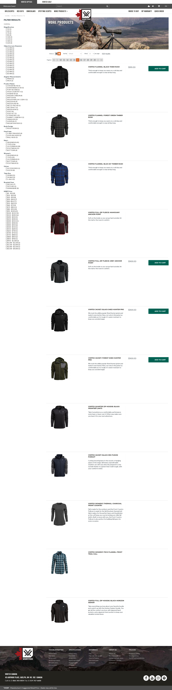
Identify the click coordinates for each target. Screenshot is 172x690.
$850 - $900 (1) (12, 239)
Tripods (71, 665)
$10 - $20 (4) (11, 195)
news (116, 658)
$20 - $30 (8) (11, 197)
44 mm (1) (10, 66)
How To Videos (94, 658)
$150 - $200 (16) (12, 215)
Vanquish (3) (12, 119)
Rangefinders (53, 663)
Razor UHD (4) (12, 103)
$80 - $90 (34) (11, 209)
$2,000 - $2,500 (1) (13, 247)
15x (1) (9, 39)
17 (84, 60)
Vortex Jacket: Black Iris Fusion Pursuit (103, 456)
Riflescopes (53, 653)
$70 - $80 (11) (11, 207)
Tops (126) (10, 144)
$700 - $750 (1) (12, 233)
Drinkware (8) (12, 188)
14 (74, 60)
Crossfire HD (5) (13, 86)
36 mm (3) (10, 60)
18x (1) (9, 41)
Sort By (65, 53)
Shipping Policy (134, 653)
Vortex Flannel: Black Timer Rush (104, 67)
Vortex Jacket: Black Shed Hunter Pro (106, 309)
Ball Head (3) (12, 137)
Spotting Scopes (54, 660)
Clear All (7, 24)
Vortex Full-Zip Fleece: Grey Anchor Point (105, 262)
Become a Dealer (115, 656)
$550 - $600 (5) (12, 229)
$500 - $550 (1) (12, 227)
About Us (112, 653)
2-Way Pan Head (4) (14, 133)
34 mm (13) (10, 177)
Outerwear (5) (12, 159)
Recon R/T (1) (12, 107)
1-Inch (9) (10, 179)
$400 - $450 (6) (12, 225)
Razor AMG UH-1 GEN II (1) (17, 99)
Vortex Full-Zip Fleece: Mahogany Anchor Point (104, 213)
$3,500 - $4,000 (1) (13, 249)
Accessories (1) (13, 168)
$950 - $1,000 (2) (12, 241)
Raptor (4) (11, 97)
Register (148, 6)
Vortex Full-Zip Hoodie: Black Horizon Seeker (106, 602)
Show (86, 53)
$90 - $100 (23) (12, 211)
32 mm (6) (10, 58)
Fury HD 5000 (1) (13, 90)
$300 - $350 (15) (12, 221)
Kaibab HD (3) (12, 94)
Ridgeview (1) (12, 109)
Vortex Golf (47, 2)
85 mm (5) (10, 74)
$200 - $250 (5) (12, 217)
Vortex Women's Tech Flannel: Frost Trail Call (105, 553)
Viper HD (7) (11, 121)
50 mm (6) (10, 68)
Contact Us (112, 663)
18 (88, 60)
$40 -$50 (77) (11, 201)
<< (54, 60)
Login (152, 6)
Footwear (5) (12, 163)
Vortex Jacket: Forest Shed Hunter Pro (104, 359)
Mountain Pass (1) (14, 123)
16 (81, 60)
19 (91, 60)
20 (95, 60)
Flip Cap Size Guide (95, 656)
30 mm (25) (10, 175)
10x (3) (9, 37)
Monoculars (53, 665)
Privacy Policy (134, 656)
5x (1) (8, 29)
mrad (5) (10, 79)
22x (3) (9, 43)
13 (71, 60)
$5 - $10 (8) (10, 193)
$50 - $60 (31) (11, 203)
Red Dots (52, 656)
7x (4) (8, 33)
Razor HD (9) (11, 101)
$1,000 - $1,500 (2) (13, 243)
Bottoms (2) (11, 161)
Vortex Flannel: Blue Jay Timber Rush (105, 164)
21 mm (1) (10, 48)
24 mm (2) (10, 50)
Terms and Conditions (136, 658)
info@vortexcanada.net (14, 682)
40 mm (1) (10, 62)
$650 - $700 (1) (12, 231)
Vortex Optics (26, 2)
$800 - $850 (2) (12, 237)
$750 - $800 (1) (12, 235)
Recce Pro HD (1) (13, 105)
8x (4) (8, 35)
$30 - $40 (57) (11, 199)
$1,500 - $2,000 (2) (13, 245)
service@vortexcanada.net (34, 682)
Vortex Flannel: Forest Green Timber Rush (105, 116)
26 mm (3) (10, 54)
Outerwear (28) (13, 146)
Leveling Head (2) (13, 135)
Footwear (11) (12, 148)
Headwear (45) (12, 142)
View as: (51, 53)
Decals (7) (10, 184)
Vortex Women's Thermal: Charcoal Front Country (105, 505)
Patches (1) (11, 186)
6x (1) (8, 31)
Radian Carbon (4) (14, 96)
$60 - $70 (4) (11, 205)
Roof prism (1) (12, 128)
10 (61, 60)
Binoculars (52, 658)
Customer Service (115, 660)
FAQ (90, 653)
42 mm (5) (10, 64)
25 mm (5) (10, 52)
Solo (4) (10, 111)
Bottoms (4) (11, 150)
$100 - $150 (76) (12, 213)
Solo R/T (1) (11, 113)
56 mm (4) (10, 70)
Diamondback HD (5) (15, 88)
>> (101, 60)
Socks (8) (10, 170)
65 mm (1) (10, 72)
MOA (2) (9, 81)
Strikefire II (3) (13, 115)
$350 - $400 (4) (12, 223)
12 (67, 60)
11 (64, 60)
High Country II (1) (14, 92)
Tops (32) (10, 157)
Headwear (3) (12, 155)
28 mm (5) (10, 56)
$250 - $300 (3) (12, 219)
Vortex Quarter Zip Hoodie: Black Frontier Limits (104, 407)
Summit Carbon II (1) (15, 117)
